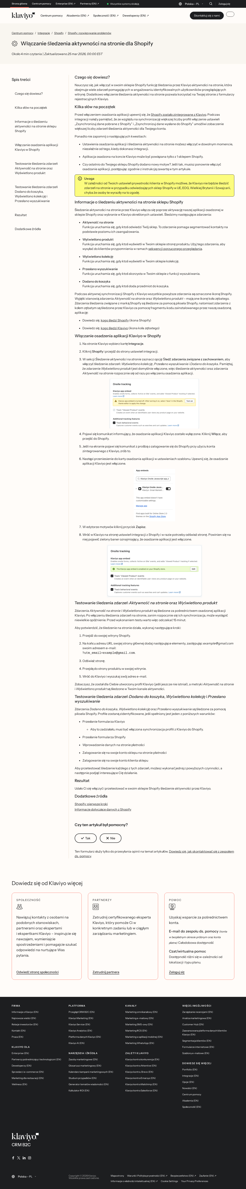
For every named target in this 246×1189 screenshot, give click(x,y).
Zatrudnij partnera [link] (106, 972)
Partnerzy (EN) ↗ (89, 4)
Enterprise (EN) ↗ (65, 4)
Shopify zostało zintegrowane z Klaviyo (178, 114)
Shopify (59, 33)
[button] (154, 403)
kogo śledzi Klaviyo (114, 328)
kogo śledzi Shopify (115, 320)
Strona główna (19, 4)
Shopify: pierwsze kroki (91, 804)
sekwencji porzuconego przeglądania (175, 249)
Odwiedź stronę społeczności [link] (37, 972)
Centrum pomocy (41, 4)
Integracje (44, 33)
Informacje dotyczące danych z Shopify (103, 809)
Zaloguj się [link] (177, 972)
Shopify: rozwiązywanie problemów (89, 33)
